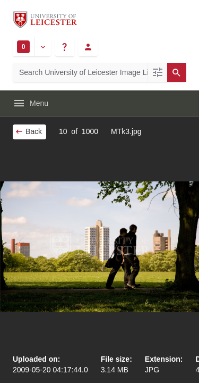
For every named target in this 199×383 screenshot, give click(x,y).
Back (28, 131)
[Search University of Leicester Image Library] (80, 72)
